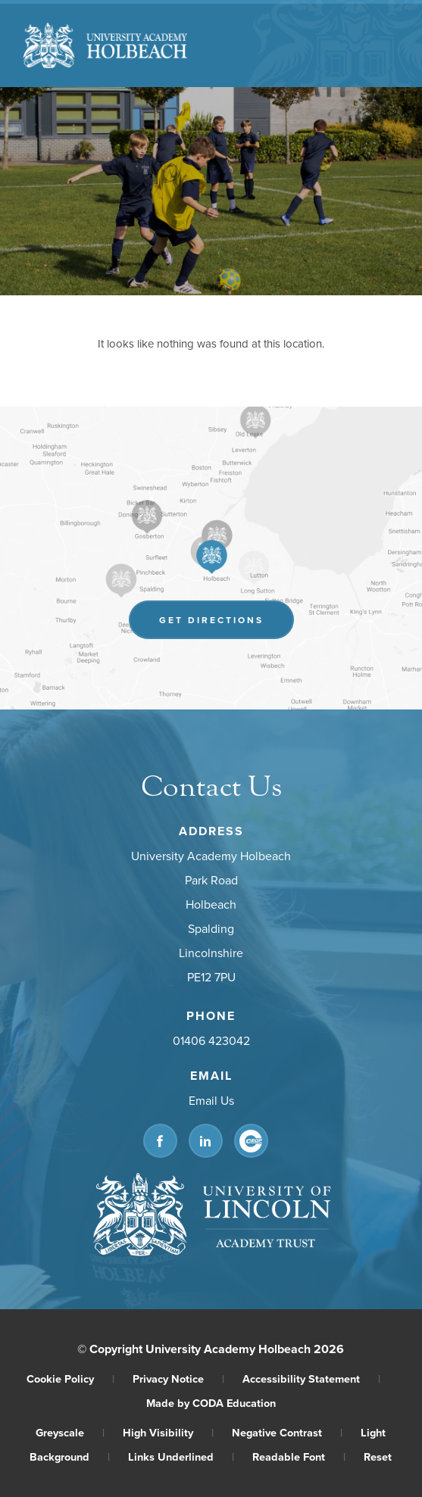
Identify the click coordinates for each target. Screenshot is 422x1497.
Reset (378, 1456)
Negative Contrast (287, 1432)
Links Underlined (181, 1456)
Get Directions (211, 619)
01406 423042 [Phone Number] (210, 1040)
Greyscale (70, 1432)
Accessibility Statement (311, 1378)
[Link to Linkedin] (205, 1141)
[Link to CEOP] (250, 1141)
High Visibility (168, 1432)
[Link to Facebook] (159, 1141)
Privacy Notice (178, 1378)
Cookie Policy (70, 1378)
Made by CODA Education (211, 1403)
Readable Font (298, 1456)
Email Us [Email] (210, 1100)
